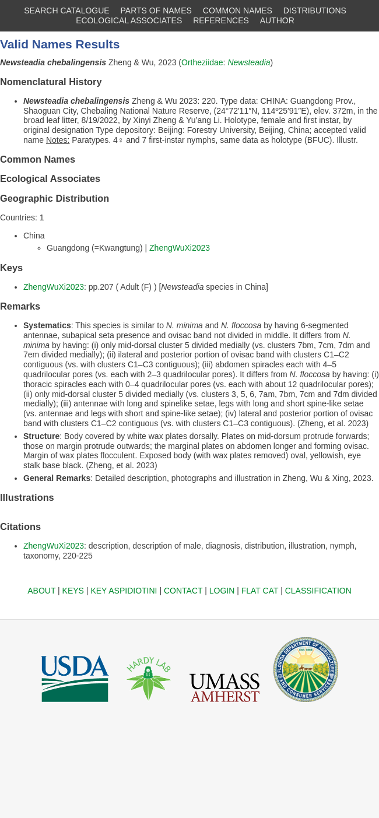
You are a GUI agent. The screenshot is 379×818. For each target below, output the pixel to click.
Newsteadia (248, 62)
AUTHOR (277, 20)
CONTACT (183, 590)
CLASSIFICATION (318, 590)
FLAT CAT (260, 590)
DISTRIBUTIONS (314, 10)
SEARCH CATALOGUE (67, 10)
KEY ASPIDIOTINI (123, 590)
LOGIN (222, 590)
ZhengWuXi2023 (179, 247)
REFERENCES (221, 20)
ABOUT (41, 590)
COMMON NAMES (237, 10)
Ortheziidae (202, 62)
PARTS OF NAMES (156, 10)
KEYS (73, 590)
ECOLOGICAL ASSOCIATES (129, 20)
